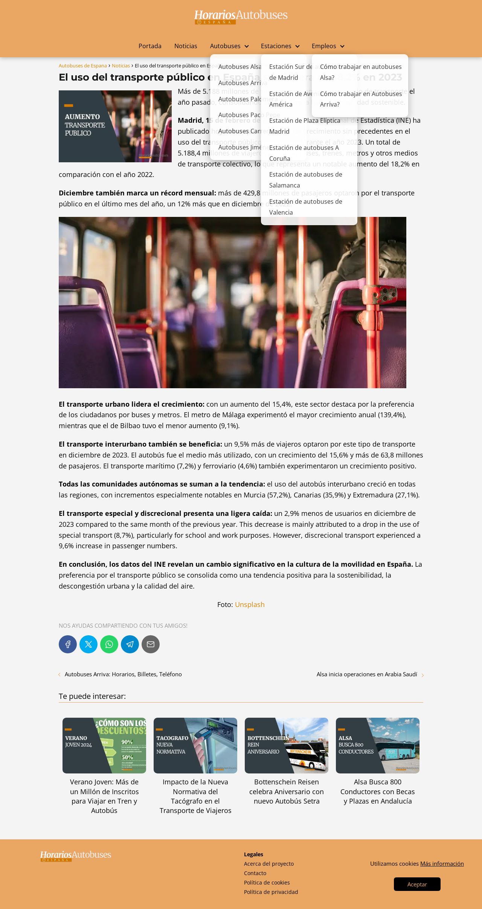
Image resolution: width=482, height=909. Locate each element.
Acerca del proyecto (269, 863)
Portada (150, 46)
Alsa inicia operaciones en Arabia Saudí (367, 674)
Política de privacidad (271, 891)
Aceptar (417, 884)
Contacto (255, 873)
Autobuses (225, 46)
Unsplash (250, 604)
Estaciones (276, 46)
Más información (442, 863)
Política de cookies (267, 882)
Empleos (324, 46)
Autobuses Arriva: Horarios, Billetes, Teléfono (123, 674)
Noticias (185, 46)
